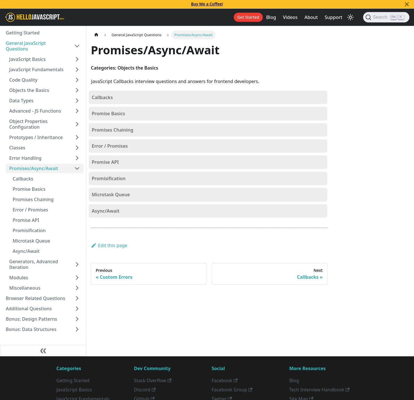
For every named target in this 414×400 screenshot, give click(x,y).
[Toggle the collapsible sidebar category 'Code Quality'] (77, 79)
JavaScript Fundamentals (36, 69)
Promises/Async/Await (33, 168)
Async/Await (26, 251)
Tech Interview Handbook (319, 389)
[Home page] (96, 34)
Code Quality (23, 80)
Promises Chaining (33, 199)
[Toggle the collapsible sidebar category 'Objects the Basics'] (77, 90)
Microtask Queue (31, 241)
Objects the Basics (29, 90)
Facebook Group (232, 389)
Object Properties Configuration (28, 124)
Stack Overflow (152, 380)
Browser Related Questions (35, 298)
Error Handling (25, 158)
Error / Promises (30, 210)
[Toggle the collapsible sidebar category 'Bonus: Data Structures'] (77, 329)
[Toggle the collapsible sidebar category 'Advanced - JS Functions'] (77, 111)
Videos (290, 17)
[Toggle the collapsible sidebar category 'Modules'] (77, 277)
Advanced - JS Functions (35, 111)
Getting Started (23, 33)
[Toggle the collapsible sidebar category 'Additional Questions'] (77, 308)
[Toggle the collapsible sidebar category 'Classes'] (77, 147)
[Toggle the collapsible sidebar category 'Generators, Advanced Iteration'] (77, 264)
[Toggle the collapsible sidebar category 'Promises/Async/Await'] (77, 168)
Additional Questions (29, 308)
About (311, 17)
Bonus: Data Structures (31, 329)
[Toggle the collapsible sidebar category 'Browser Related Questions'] (77, 298)
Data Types (21, 100)
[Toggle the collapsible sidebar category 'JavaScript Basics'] (77, 59)
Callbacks (23, 179)
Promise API (26, 220)
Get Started (248, 17)
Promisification (29, 230)
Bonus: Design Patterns (31, 319)
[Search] (386, 17)
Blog (271, 17)
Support (333, 17)
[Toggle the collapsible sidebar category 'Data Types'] (77, 100)
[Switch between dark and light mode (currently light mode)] (350, 17)
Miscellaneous (24, 288)
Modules (18, 277)
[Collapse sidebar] (43, 350)
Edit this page (109, 245)
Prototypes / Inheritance (36, 137)
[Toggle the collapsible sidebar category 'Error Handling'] (77, 158)
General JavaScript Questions (26, 46)
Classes (17, 148)
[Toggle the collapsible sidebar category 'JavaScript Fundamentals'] (77, 69)
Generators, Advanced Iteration (33, 264)
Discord (145, 389)
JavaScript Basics (27, 59)
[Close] (407, 4)
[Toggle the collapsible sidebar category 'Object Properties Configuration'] (77, 124)
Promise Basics (29, 189)
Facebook (224, 380)
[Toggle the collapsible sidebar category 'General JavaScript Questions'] (77, 46)
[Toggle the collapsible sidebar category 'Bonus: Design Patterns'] (77, 319)
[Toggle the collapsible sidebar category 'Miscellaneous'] (77, 288)
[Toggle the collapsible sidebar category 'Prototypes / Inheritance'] (77, 137)
